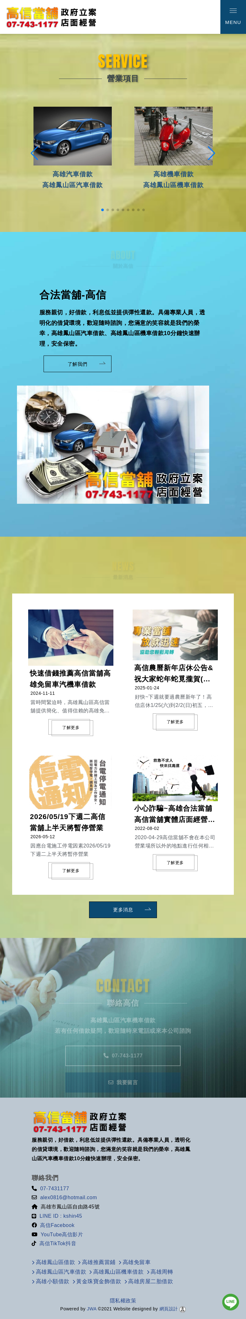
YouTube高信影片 (62, 1234)
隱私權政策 (123, 1300)
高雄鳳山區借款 (55, 1262)
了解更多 (70, 727)
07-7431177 (54, 1188)
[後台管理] (182, 1308)
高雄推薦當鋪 (99, 1262)
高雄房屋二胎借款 (150, 1281)
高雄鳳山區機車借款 (118, 1272)
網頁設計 (169, 1308)
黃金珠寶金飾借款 (98, 1281)
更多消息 (120, 909)
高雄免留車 (137, 1262)
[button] (102, 210)
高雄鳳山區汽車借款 (61, 1272)
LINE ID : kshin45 (60, 1216)
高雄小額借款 (53, 1281)
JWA (91, 1308)
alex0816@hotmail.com (68, 1197)
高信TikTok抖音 (57, 1243)
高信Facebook (57, 1225)
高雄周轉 (162, 1272)
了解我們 (74, 364)
